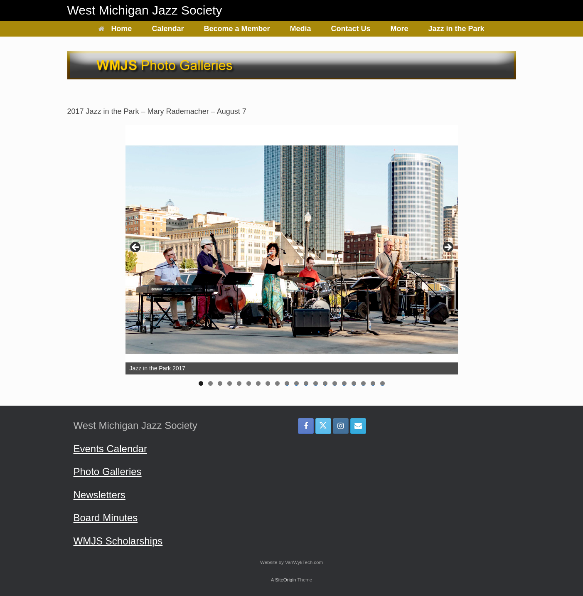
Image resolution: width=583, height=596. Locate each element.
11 (296, 383)
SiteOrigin (285, 579)
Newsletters (99, 494)
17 (354, 383)
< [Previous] (136, 247)
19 (373, 383)
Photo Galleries (108, 471)
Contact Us (351, 29)
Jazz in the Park (456, 29)
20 (382, 383)
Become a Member (237, 29)
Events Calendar (110, 448)
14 (325, 383)
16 (344, 383)
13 (315, 383)
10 (287, 383)
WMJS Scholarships (118, 541)
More (399, 29)
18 (363, 383)
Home (115, 29)
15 (334, 383)
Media (300, 29)
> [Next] (447, 247)
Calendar (168, 29)
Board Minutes (106, 517)
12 (306, 383)
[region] (291, 258)
